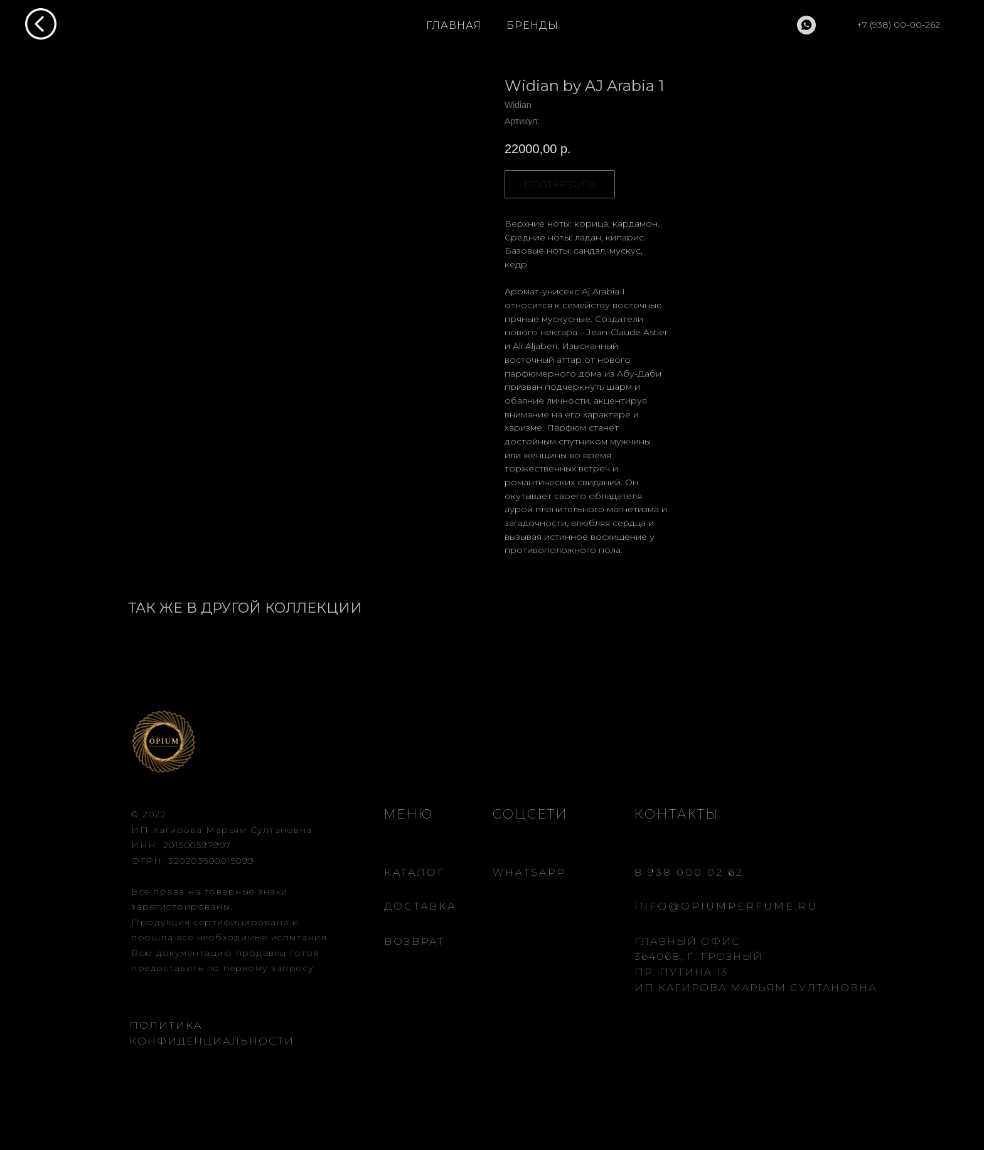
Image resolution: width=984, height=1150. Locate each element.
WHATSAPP (530, 872)
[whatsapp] (806, 25)
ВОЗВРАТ (414, 941)
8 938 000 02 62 (689, 872)
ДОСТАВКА (420, 906)
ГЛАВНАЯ (453, 25)
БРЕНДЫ (532, 25)
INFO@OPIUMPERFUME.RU (726, 906)
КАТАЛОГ (414, 872)
